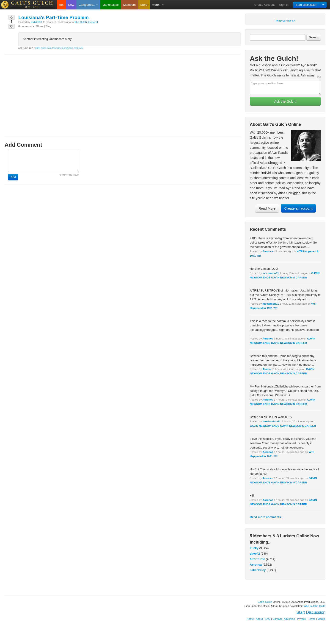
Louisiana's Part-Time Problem (53, 17)
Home (250, 618)
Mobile (321, 618)
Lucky (254, 548)
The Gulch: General (86, 21)
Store (143, 4)
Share (40, 26)
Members (129, 4)
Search (313, 37)
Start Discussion (306, 4)
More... (157, 4)
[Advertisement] (123, 91)
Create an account (298, 208)
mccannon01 (270, 273)
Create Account (264, 4)
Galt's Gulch (265, 601)
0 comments (26, 26)
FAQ (267, 618)
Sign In (284, 4)
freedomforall (271, 421)
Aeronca (267, 251)
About (259, 618)
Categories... (88, 4)
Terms (311, 618)
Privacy (301, 618)
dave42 (255, 553)
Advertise (289, 618)
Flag (48, 26)
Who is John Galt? (315, 605)
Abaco (266, 368)
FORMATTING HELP (69, 175)
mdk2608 (36, 21)
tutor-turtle (257, 559)
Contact (277, 618)
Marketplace (110, 4)
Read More (266, 208)
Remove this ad (285, 21)
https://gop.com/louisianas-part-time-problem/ (59, 48)
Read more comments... (266, 517)
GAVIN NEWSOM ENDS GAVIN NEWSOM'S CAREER (283, 425)
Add (13, 177)
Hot (61, 4)
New (71, 4)
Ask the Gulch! (285, 101)
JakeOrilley (258, 570)
